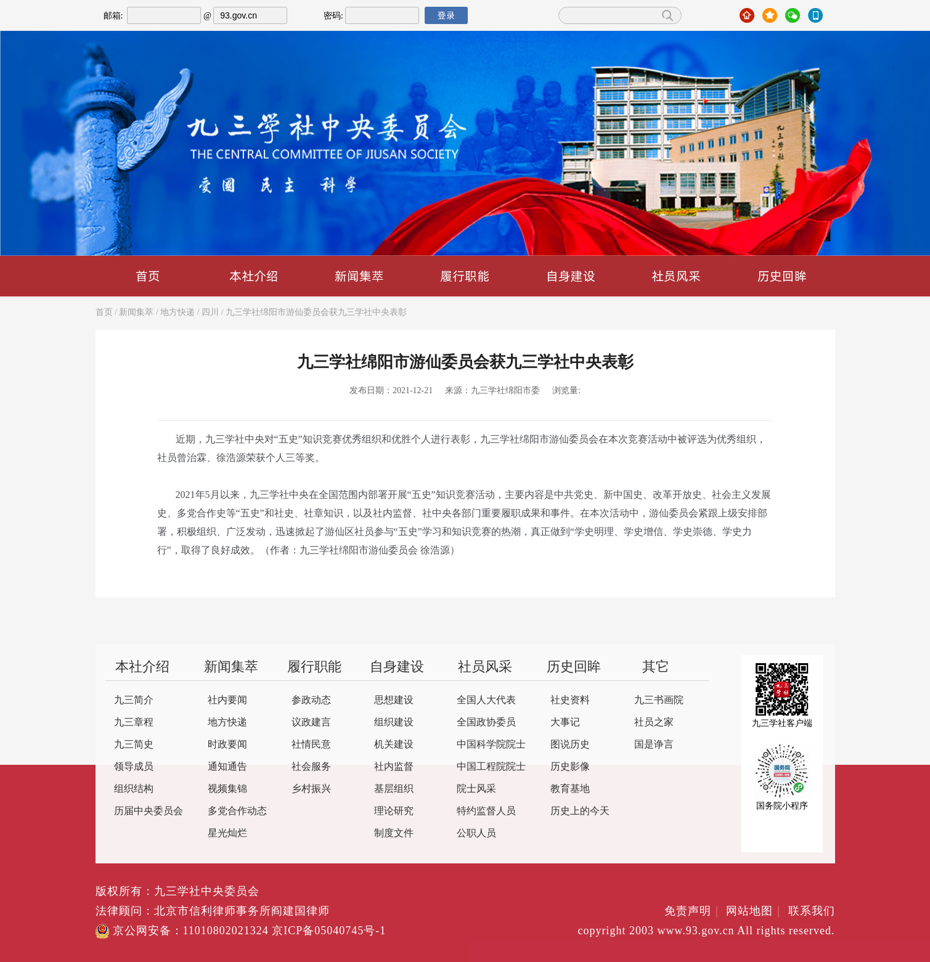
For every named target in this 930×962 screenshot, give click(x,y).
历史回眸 (782, 275)
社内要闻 (227, 700)
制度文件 (394, 833)
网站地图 (755, 911)
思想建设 (394, 700)
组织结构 (133, 789)
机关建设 (394, 745)
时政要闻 (227, 745)
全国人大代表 (486, 700)
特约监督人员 (486, 811)
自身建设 (570, 275)
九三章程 (133, 722)
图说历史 (570, 745)
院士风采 (476, 789)
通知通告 (227, 767)
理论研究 (394, 811)
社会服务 (311, 767)
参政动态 (311, 700)
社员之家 (654, 722)
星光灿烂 (227, 833)
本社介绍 (254, 275)
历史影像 (570, 767)
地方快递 (177, 312)
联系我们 (811, 911)
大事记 (565, 722)
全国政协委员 (486, 722)
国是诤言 (654, 745)
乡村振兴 (311, 789)
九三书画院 (658, 700)
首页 (148, 275)
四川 (210, 312)
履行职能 (464, 275)
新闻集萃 (359, 275)
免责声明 (693, 911)
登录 (446, 15)
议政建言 (311, 722)
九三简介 (133, 700)
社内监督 (394, 767)
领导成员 (133, 767)
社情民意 (311, 745)
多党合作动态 (237, 811)
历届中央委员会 (148, 811)
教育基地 (570, 789)
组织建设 (394, 722)
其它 (655, 667)
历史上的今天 (580, 811)
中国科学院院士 (491, 745)
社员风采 (676, 275)
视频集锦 (227, 789)
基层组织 (394, 789)
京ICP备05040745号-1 (329, 931)
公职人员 (476, 833)
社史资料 (570, 700)
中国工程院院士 (491, 767)
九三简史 (133, 745)
